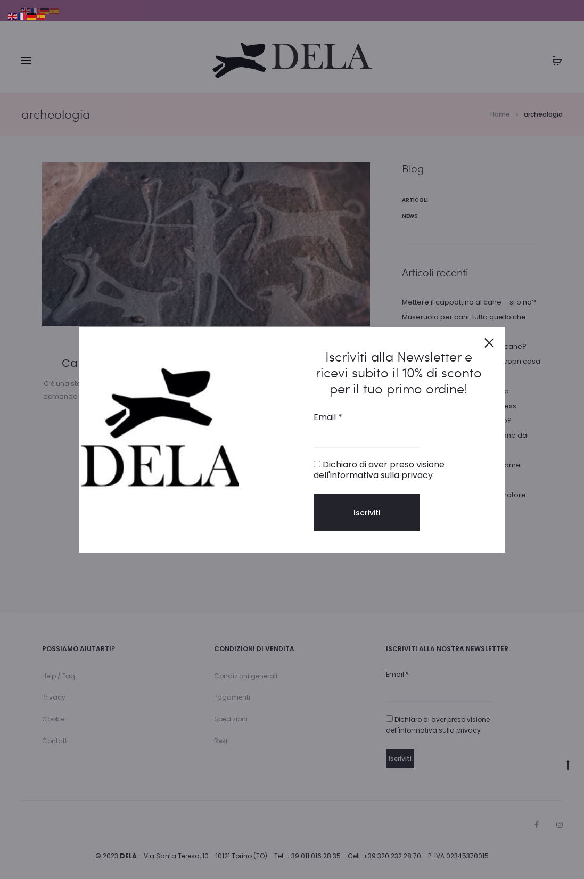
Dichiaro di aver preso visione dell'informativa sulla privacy (379, 469)
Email (328, 417)
